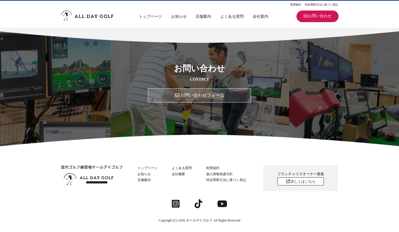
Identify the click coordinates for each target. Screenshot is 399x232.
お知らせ (179, 16)
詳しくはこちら (300, 181)
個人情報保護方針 (219, 174)
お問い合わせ (317, 16)
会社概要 (178, 174)
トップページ (150, 16)
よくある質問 (232, 16)
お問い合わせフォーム (199, 95)
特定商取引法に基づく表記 (321, 4)
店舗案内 (203, 16)
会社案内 (260, 16)
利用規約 (295, 4)
